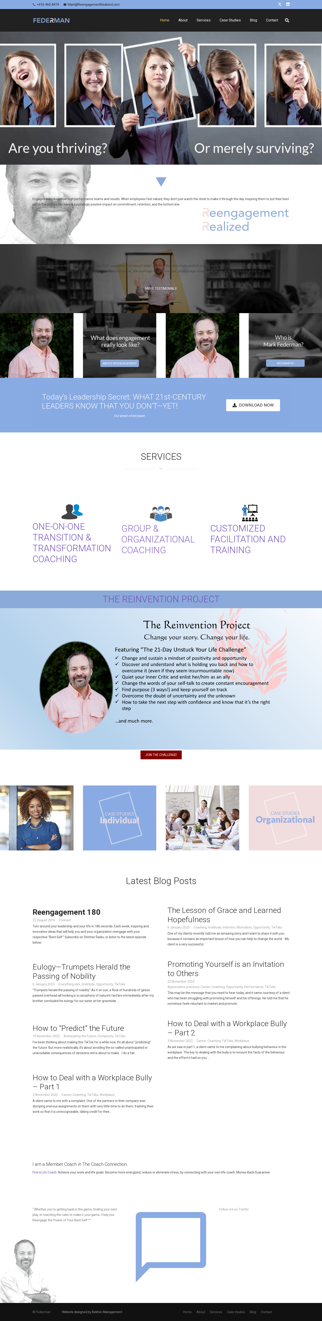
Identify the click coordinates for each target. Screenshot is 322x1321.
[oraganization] (285, 817)
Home (187, 1312)
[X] (280, 4)
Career (216, 986)
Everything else (80, 984)
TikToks (287, 927)
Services (216, 1312)
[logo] (51, 20)
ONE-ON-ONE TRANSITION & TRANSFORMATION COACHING (71, 553)
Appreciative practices (194, 986)
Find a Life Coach (44, 1172)
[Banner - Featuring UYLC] (161, 679)
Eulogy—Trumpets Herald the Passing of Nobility (92, 971)
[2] (285, 345)
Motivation (255, 927)
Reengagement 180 (77, 912)
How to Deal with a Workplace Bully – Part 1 (103, 1082)
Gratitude (225, 927)
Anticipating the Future (90, 1036)
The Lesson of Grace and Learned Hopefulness (235, 915)
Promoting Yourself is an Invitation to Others (236, 969)
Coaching (211, 927)
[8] (202, 817)
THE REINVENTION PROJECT (161, 599)
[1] (119, 345)
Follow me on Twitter (234, 1209)
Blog (253, 1312)
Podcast (76, 920)
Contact (266, 1312)
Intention (240, 927)
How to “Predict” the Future (89, 1027)
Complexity (116, 1036)
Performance (264, 986)
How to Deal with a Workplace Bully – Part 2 (238, 1028)
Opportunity (272, 927)
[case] (119, 817)
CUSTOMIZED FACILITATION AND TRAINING (248, 539)
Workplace (252, 1040)
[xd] (37, 817)
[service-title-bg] (161, 469)
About (200, 1312)
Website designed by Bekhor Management (92, 1312)
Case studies (236, 1312)
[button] (287, 20)
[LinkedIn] (288, 4)
